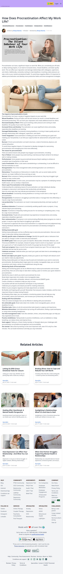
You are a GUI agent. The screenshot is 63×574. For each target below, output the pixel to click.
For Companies (43, 483)
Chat (50, 3)
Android (3, 488)
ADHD (41, 511)
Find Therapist (17, 518)
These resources (19, 546)
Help (9, 556)
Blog (2, 483)
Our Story (55, 483)
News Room (55, 485)
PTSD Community (18, 483)
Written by (14, 30)
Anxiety (28, 509)
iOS (2, 485)
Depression (29, 511)
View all (54, 522)
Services (39, 556)
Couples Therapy (18, 511)
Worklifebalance (48, 26)
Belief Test (29, 493)
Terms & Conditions (23, 564)
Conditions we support (20, 559)
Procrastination (7, 14)
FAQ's (50, 556)
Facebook (4, 511)
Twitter (3, 509)
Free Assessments (24, 556)
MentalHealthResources (8, 26)
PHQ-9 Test (29, 485)
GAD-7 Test (29, 491)
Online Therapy (18, 509)
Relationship (30, 516)
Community (14, 556)
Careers (54, 500)
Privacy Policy (56, 488)
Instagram (4, 514)
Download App (5, 491)
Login (56, 4)
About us (45, 556)
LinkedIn (3, 516)
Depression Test (31, 483)
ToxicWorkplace (28, 26)
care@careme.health (37, 534)
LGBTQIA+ (42, 518)
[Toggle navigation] (61, 4)
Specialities (34, 563)
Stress (41, 509)
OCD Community (18, 485)
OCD (27, 514)
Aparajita (5, 380)
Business (33, 556)
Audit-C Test (29, 488)
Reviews (8, 563)
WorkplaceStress (38, 26)
